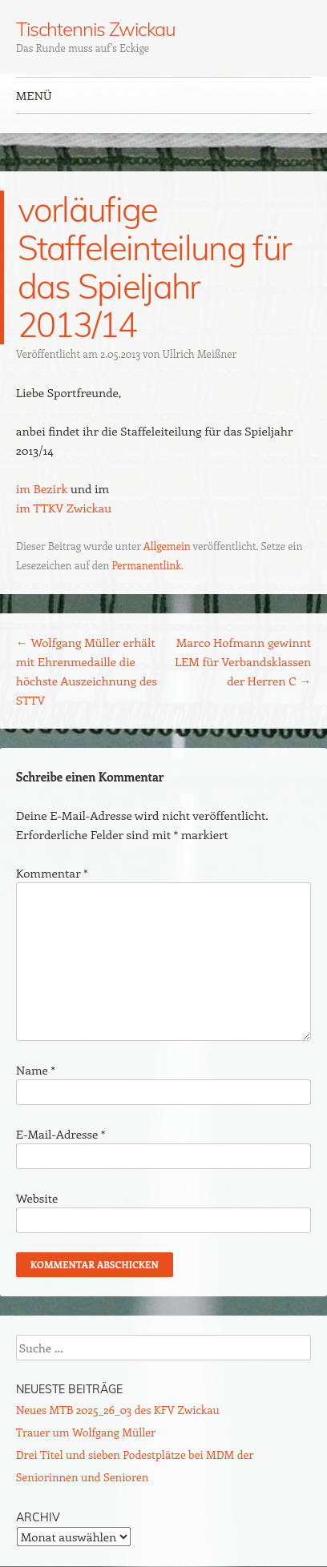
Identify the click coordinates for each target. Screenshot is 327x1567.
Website (37, 1198)
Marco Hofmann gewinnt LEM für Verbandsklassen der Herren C (243, 661)
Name (35, 1070)
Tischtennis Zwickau (96, 29)
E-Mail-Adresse (60, 1134)
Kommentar (52, 873)
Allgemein (167, 545)
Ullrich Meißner (199, 353)
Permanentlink (146, 565)
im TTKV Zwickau (63, 508)
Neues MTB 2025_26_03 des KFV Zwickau (118, 1409)
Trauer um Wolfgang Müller (85, 1432)
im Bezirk (41, 488)
